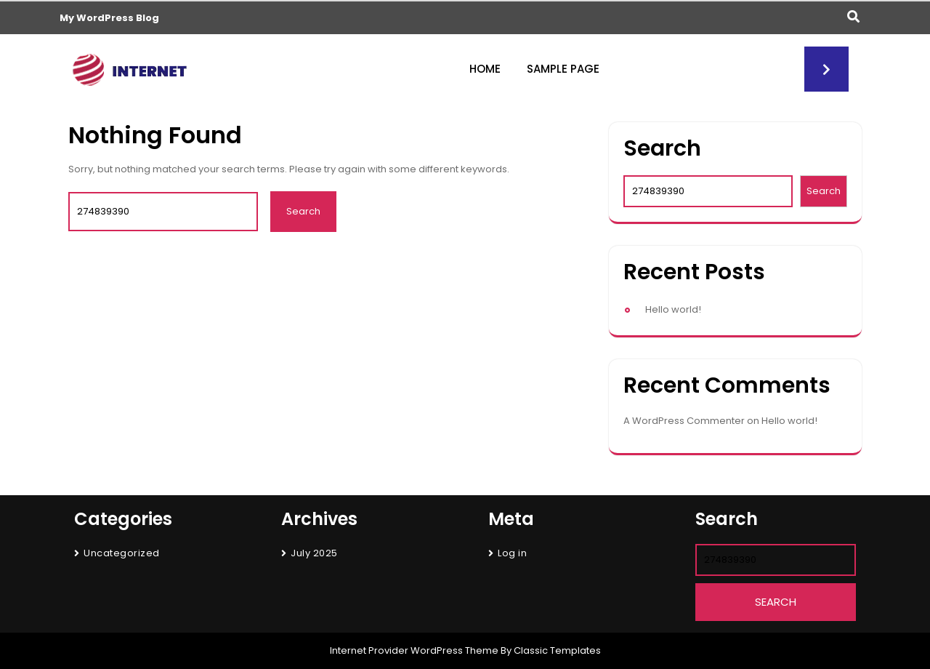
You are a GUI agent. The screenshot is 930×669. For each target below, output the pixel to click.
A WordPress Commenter (684, 421)
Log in (512, 553)
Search (662, 149)
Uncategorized (122, 553)
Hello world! (673, 309)
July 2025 (314, 553)
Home (485, 68)
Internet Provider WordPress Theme (414, 650)
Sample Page (563, 68)
